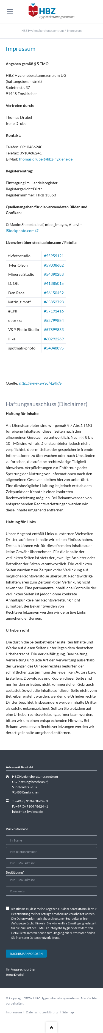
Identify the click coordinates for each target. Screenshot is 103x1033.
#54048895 (54, 348)
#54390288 (54, 274)
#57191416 (54, 311)
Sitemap (68, 1012)
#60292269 (54, 339)
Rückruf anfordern (26, 953)
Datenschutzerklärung (42, 1012)
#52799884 (54, 320)
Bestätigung (15, 872)
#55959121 (54, 255)
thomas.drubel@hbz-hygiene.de (46, 159)
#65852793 (54, 301)
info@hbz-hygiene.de (27, 811)
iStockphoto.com (20, 230)
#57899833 (54, 329)
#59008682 (54, 265)
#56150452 (54, 292)
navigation (10, 11)
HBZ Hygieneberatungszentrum (42, 30)
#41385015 (54, 283)
